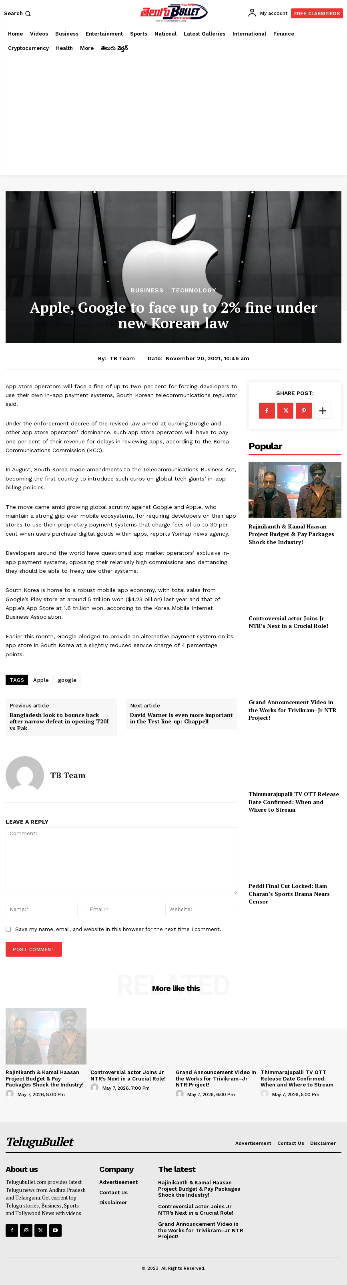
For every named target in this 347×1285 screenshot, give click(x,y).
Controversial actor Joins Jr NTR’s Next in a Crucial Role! (288, 622)
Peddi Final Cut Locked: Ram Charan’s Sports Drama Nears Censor (289, 893)
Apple (41, 680)
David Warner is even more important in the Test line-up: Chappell (181, 718)
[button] (18, 13)
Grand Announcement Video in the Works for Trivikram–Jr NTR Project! (293, 709)
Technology (194, 291)
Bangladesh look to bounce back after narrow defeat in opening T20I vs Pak (59, 722)
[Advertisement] (173, 115)
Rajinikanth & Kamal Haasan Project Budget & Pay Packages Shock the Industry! (291, 534)
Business (147, 291)
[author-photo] (11, 1094)
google (67, 680)
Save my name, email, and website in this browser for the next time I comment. (118, 929)
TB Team (122, 358)
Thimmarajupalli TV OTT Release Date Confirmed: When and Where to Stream (294, 801)
